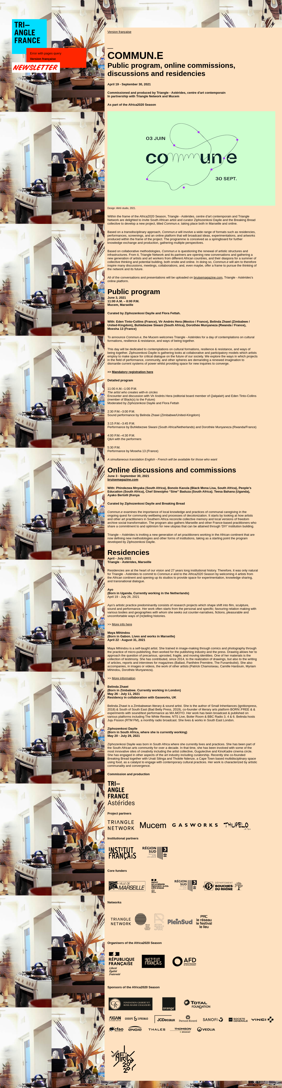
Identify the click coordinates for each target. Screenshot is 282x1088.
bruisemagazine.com (208, 277)
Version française (43, 59)
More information (123, 678)
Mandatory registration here (132, 372)
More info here (122, 624)
